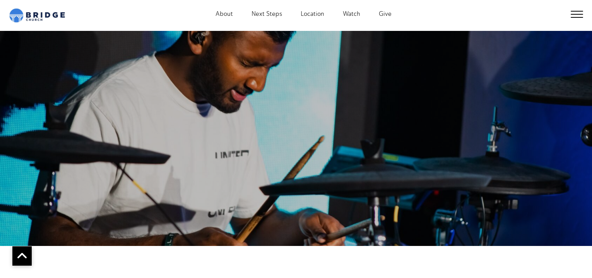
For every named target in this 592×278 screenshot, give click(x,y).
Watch (351, 14)
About (224, 14)
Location (312, 14)
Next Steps (267, 14)
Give (385, 14)
